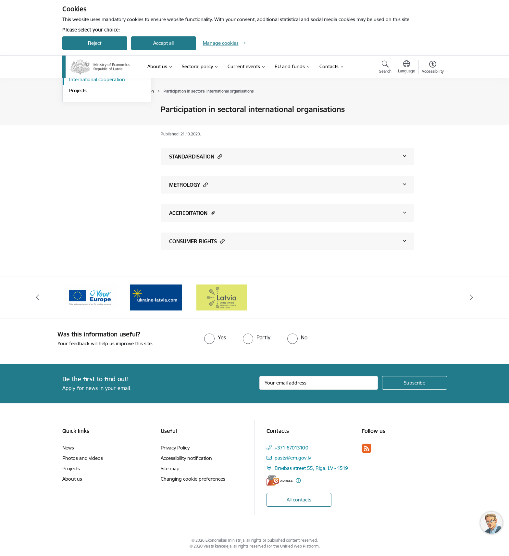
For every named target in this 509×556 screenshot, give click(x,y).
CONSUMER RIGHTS (197, 241)
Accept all (163, 43)
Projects (78, 160)
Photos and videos (82, 458)
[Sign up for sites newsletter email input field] (318, 383)
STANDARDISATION (195, 156)
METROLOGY (188, 184)
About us (72, 479)
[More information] (298, 480)
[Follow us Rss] (366, 448)
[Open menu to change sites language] (406, 67)
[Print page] (431, 107)
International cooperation (97, 149)
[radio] (215, 337)
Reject (94, 43)
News (68, 448)
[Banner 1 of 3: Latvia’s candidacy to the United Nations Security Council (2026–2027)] (221, 297)
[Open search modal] (385, 68)
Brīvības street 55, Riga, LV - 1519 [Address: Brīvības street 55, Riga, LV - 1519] (311, 468)
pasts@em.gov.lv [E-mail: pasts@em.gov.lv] (293, 458)
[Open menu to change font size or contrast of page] (432, 68)
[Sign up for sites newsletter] (414, 383)
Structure (79, 121)
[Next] (471, 297)
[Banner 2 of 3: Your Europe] (90, 297)
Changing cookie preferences (193, 479)
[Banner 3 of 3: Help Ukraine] (156, 297)
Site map (170, 468)
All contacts (299, 500)
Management (83, 110)
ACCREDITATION (192, 212)
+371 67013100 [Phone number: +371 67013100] (291, 448)
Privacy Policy (175, 448)
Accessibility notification (186, 458)
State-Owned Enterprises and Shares (101, 135)
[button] (219, 156)
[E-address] (279, 480)
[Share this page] (431, 123)
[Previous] (37, 297)
